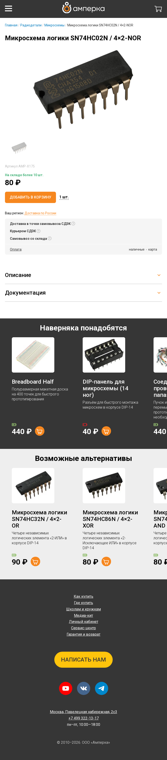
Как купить (83, 596)
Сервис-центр (83, 628)
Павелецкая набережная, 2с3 (83, 712)
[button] (8, 8)
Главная (11, 25)
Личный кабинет (83, 621)
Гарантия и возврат (83, 634)
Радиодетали (31, 25)
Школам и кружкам (83, 609)
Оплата (15, 249)
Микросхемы (54, 25)
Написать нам (83, 659)
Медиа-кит (83, 615)
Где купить (83, 603)
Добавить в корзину (30, 197)
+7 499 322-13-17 (84, 718)
